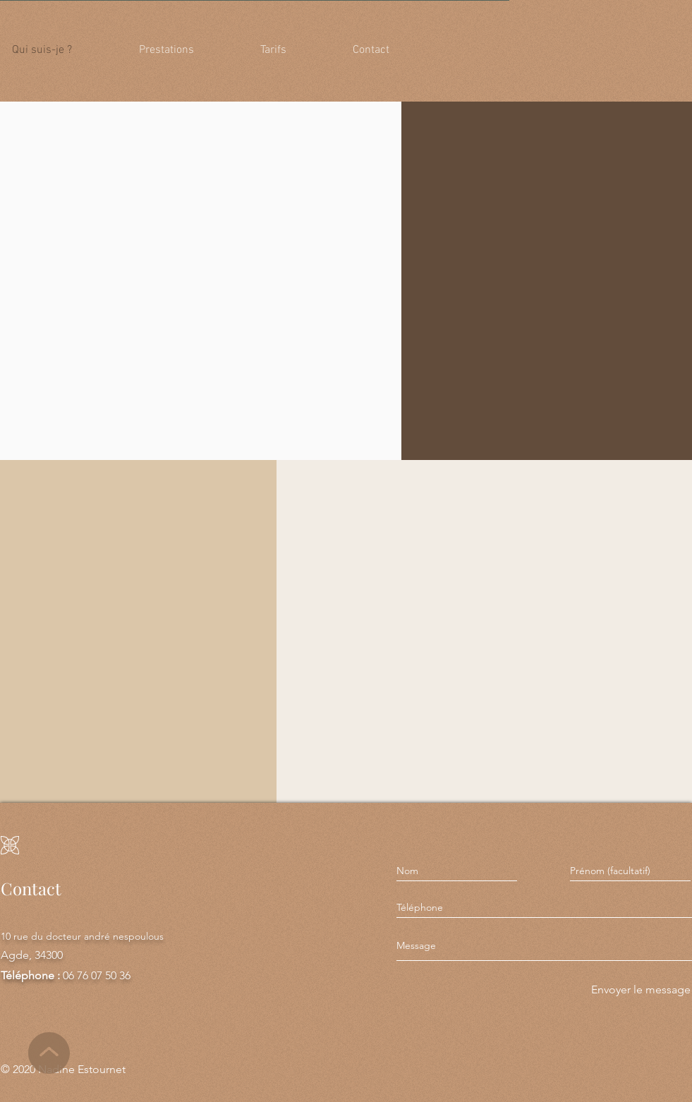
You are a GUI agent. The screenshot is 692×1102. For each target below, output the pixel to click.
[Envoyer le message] (639, 990)
